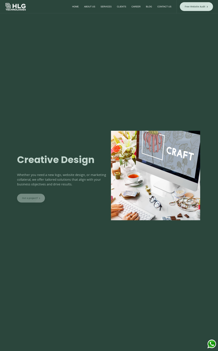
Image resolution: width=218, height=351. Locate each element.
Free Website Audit (196, 6)
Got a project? (33, 200)
